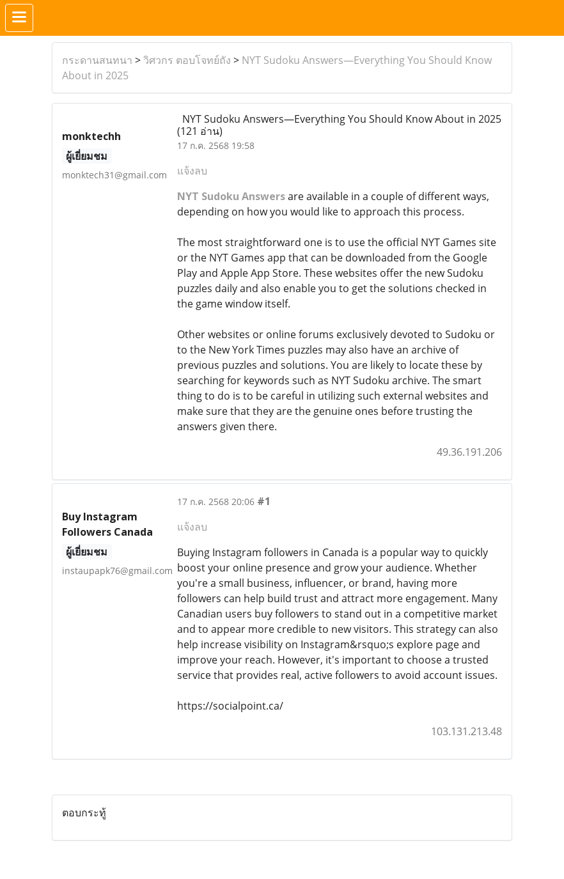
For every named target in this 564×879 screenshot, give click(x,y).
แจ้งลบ (192, 171)
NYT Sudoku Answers (231, 196)
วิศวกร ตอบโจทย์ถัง (187, 60)
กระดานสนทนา (97, 60)
